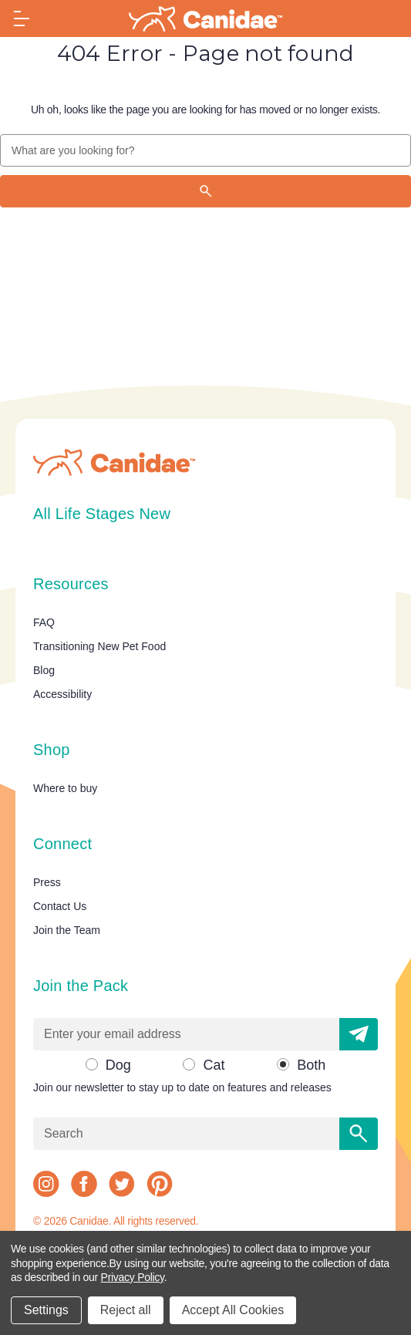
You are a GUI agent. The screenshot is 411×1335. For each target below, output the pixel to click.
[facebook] (84, 1184)
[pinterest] (160, 1184)
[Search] (205, 191)
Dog (118, 1065)
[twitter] (122, 1184)
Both (311, 1065)
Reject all (125, 1309)
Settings (46, 1309)
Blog (44, 670)
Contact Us (59, 906)
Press (47, 882)
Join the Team (66, 930)
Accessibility (62, 694)
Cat (213, 1065)
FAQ (44, 622)
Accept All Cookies (233, 1309)
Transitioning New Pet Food (99, 646)
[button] (358, 1034)
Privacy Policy (132, 1277)
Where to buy (65, 788)
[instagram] (46, 1184)
